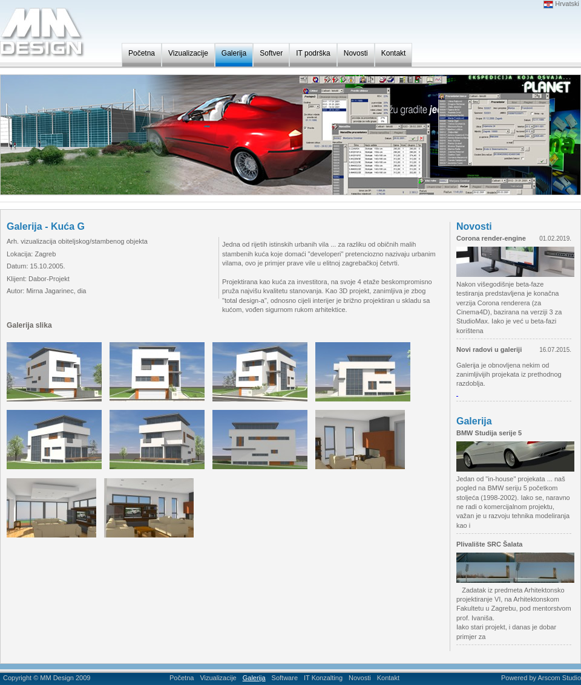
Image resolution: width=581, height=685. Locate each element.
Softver (271, 53)
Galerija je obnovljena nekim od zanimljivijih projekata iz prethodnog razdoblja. (509, 375)
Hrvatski (561, 3)
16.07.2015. (555, 349)
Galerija (234, 53)
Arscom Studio (559, 677)
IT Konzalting (323, 677)
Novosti (356, 53)
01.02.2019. (555, 238)
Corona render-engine (491, 238)
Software (285, 677)
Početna (141, 53)
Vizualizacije (188, 53)
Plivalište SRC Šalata (489, 544)
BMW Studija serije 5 (489, 433)
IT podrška (313, 53)
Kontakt (393, 53)
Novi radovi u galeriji (489, 349)
